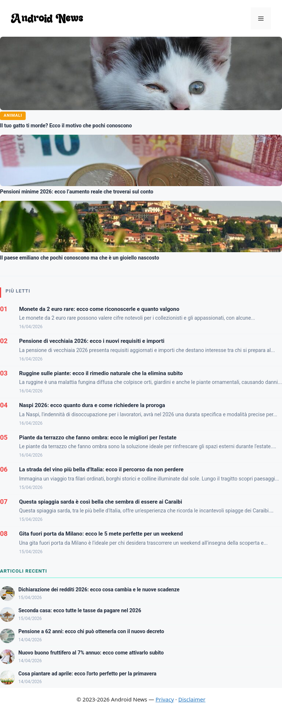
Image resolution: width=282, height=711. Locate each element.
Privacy (165, 699)
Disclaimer (191, 699)
